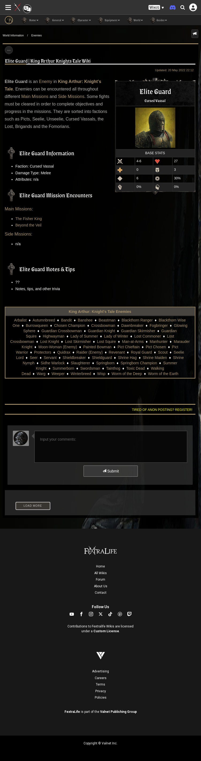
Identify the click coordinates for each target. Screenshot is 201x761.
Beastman (107, 320)
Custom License (106, 631)
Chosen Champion (69, 325)
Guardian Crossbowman (61, 331)
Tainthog (113, 368)
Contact (101, 593)
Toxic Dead (135, 368)
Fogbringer (159, 325)
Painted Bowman (97, 347)
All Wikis (100, 573)
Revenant (117, 352)
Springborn (105, 363)
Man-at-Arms (133, 341)
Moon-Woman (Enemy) (57, 347)
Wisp (101, 374)
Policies (101, 697)
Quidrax (63, 352)
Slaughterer (80, 363)
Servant (50, 357)
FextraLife (72, 712)
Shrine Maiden (155, 357)
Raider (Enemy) (90, 352)
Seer (34, 357)
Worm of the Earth (163, 374)
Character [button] (80, 20)
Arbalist (20, 320)
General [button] (54, 20)
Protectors (42, 352)
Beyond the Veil (28, 225)
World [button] (134, 20)
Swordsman (90, 368)
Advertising (100, 671)
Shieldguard (102, 357)
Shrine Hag (127, 357)
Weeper (58, 374)
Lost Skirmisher (78, 341)
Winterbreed (81, 374)
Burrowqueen (37, 325)
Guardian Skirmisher (138, 331)
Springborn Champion (139, 363)
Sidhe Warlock (53, 363)
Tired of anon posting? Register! (162, 410)
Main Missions (34, 96)
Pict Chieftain (128, 347)
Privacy (100, 691)
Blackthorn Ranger (137, 320)
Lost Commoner (147, 336)
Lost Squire (106, 341)
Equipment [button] (108, 20)
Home (100, 566)
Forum (100, 579)
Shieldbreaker (74, 357)
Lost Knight (49, 341)
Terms (100, 684)
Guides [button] (157, 20)
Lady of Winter (116, 336)
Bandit (66, 320)
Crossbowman (103, 325)
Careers (101, 678)
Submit (111, 471)
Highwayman (54, 336)
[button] (156, 7)
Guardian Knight (101, 331)
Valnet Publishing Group (118, 712)
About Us (100, 586)
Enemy (45, 81)
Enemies (36, 35)
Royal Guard (141, 352)
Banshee (85, 320)
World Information (13, 35)
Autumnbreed (43, 320)
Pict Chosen (156, 347)
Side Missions (71, 96)
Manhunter (159, 341)
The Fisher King (29, 219)
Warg (41, 374)
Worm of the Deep (127, 374)
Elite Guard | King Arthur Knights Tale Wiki (48, 60)
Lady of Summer (84, 336)
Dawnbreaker (132, 325)
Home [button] (30, 20)
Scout (163, 352)
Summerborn (63, 368)
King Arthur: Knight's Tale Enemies (100, 311)
